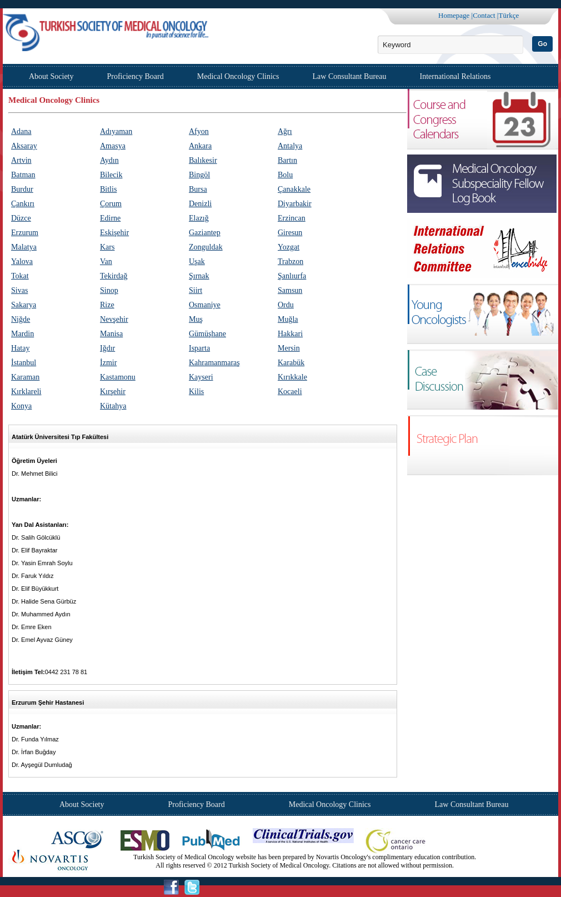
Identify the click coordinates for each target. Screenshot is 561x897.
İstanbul (23, 362)
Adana (21, 131)
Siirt (195, 290)
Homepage (453, 15)
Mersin (289, 348)
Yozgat (288, 247)
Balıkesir (203, 160)
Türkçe (508, 15)
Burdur (22, 189)
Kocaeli (290, 391)
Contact (484, 15)
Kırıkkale (292, 377)
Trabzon (290, 261)
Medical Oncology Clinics (238, 76)
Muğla (288, 319)
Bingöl (199, 175)
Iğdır (107, 348)
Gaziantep (205, 232)
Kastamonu (118, 377)
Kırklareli (26, 391)
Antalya (290, 146)
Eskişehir (114, 232)
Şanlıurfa (292, 276)
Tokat (20, 276)
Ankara (200, 146)
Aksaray (24, 146)
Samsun (290, 290)
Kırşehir (113, 391)
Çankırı (22, 204)
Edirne (110, 218)
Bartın (287, 160)
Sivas (19, 290)
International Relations (455, 76)
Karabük (291, 362)
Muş (196, 319)
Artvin (21, 160)
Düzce (21, 218)
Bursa (198, 189)
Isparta (199, 348)
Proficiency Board (135, 76)
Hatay (20, 348)
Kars (107, 247)
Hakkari (290, 334)
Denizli (200, 204)
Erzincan (291, 218)
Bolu (285, 175)
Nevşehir (114, 319)
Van (106, 261)
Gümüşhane (207, 334)
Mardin (22, 334)
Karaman (25, 377)
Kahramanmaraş (214, 362)
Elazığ (199, 218)
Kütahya (113, 406)
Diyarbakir (295, 204)
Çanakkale (294, 189)
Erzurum (24, 232)
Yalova (22, 261)
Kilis (196, 391)
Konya (21, 406)
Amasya (113, 146)
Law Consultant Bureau (350, 76)
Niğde (20, 319)
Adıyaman (116, 131)
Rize (107, 305)
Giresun (290, 232)
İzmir (108, 362)
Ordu (286, 305)
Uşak (197, 261)
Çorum (111, 204)
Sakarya (23, 305)
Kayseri (201, 377)
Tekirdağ (114, 276)
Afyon (199, 131)
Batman (23, 175)
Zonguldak (206, 247)
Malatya (24, 247)
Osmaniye (205, 305)
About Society (51, 76)
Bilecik (111, 175)
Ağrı (285, 131)
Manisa (111, 334)
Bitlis (108, 189)
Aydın (109, 160)
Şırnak (199, 276)
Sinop (109, 290)
